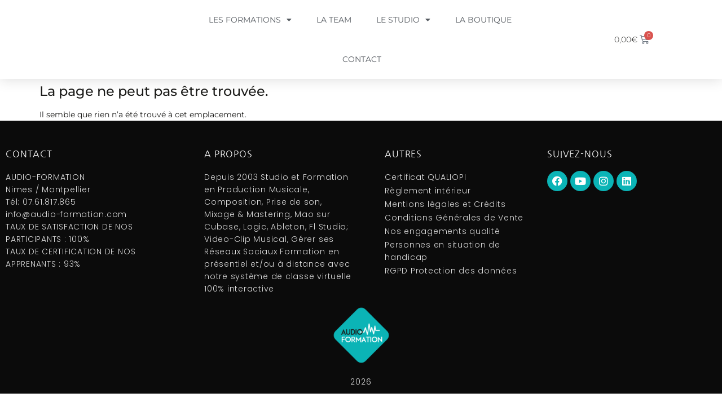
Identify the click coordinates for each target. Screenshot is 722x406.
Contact (361, 59)
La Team (333, 20)
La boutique (483, 20)
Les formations (250, 19)
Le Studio (403, 19)
